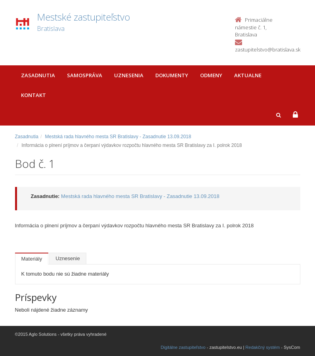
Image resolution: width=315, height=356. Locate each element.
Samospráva (84, 75)
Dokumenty (171, 75)
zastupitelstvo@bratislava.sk (267, 49)
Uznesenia (128, 75)
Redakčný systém (262, 347)
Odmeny (211, 75)
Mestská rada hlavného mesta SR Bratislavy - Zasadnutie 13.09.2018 (118, 136)
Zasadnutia (38, 75)
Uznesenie (67, 258)
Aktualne (248, 75)
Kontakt (33, 95)
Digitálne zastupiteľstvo (182, 347)
